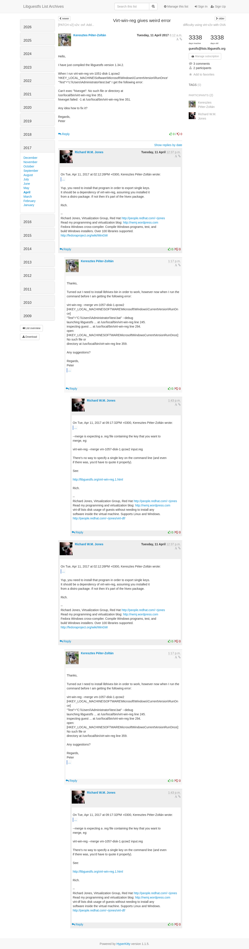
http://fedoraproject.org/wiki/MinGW (84, 235)
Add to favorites (201, 74)
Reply (64, 134)
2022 (27, 81)
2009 (27, 316)
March (27, 196)
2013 (27, 262)
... (63, 179)
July (26, 179)
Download (29, 336)
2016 (27, 222)
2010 (27, 303)
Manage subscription (205, 56)
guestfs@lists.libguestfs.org (207, 48)
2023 (27, 67)
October (28, 166)
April (26, 192)
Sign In (201, 6)
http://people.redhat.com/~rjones (143, 218)
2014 (27, 249)
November (30, 162)
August (28, 175)
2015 (27, 235)
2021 (27, 94)
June (26, 183)
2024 (27, 54)
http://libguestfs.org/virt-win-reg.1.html (98, 479)
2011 (27, 289)
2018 (27, 134)
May (26, 188)
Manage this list (176, 6)
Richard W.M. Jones (89, 152)
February (29, 201)
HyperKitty (124, 944)
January (28, 205)
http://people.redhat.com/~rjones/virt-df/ (99, 518)
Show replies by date (168, 145)
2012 (27, 276)
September (30, 170)
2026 (27, 27)
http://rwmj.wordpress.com (140, 222)
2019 (27, 121)
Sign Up (218, 6)
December (30, 157)
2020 (27, 108)
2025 (27, 40)
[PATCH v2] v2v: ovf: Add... (76, 25)
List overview (31, 328)
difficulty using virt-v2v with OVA (204, 25)
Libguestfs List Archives (43, 6)
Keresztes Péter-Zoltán (89, 35)
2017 (27, 148)
